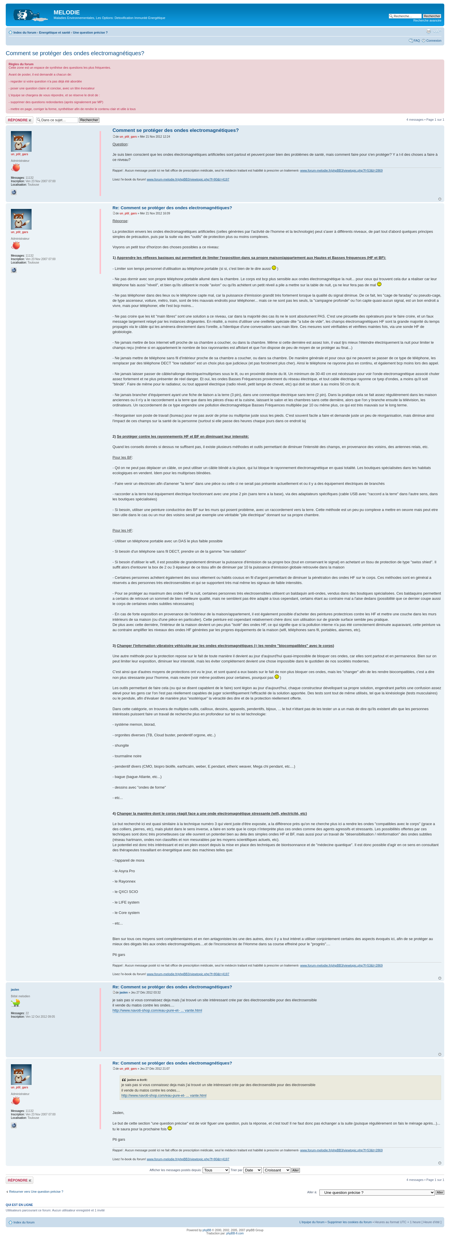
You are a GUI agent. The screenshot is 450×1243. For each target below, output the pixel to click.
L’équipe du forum (311, 1222)
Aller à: (312, 1192)
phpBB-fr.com (235, 1233)
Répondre (19, 120)
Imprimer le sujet (428, 31)
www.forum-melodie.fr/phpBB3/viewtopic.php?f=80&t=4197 (188, 179)
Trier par (245, 1170)
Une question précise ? (90, 32)
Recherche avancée (427, 20)
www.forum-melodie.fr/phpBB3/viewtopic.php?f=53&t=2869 (341, 170)
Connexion (433, 40)
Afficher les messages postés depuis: (189, 1170)
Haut (439, 199)
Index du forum (24, 32)
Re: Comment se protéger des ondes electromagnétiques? (172, 207)
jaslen (124, 992)
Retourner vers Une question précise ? (36, 1191)
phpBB (207, 1230)
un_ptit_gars (128, 136)
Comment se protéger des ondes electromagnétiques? (75, 53)
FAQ (417, 40)
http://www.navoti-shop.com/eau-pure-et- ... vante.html (157, 1010)
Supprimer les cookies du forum (349, 1222)
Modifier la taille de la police (437, 31)
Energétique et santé (54, 32)
